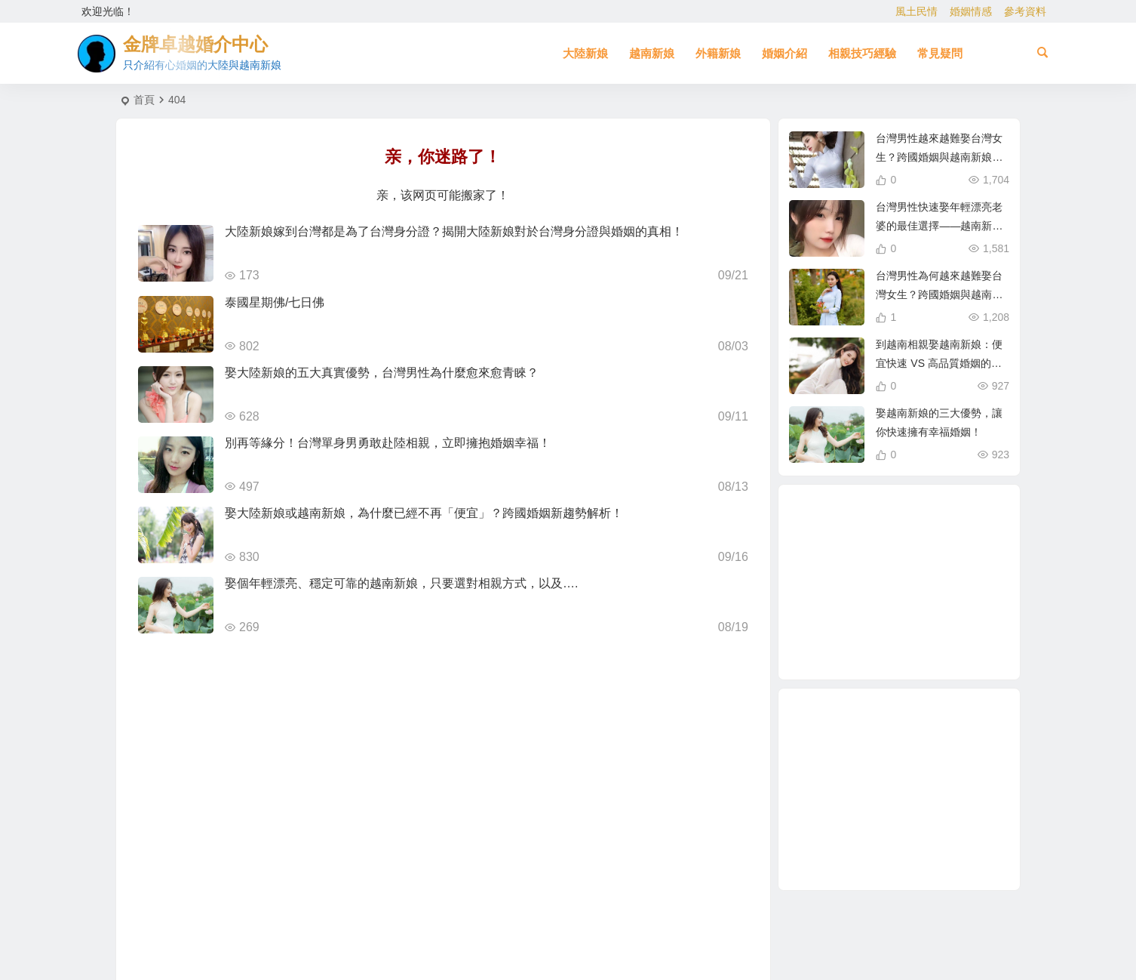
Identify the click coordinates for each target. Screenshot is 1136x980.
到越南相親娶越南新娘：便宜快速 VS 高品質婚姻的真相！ (939, 363)
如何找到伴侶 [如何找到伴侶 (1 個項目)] (934, 545)
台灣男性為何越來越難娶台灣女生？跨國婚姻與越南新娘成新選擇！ (939, 294)
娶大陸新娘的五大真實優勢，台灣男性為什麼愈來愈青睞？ (382, 372)
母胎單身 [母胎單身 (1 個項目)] (917, 622)
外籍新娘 (718, 53)
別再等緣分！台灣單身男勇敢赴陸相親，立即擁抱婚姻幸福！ (388, 442)
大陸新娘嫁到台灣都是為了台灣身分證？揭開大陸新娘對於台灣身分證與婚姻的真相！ (454, 231)
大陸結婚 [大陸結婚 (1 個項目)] (926, 529)
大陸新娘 (585, 53)
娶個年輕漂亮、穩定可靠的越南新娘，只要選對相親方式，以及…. (401, 583)
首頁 (144, 100)
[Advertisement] (899, 789)
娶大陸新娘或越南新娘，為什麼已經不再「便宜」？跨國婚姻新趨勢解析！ (424, 513)
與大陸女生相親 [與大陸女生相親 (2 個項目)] (938, 639)
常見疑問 (940, 53)
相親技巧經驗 (862, 53)
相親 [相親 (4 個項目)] (847, 584)
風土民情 (916, 11)
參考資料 (1025, 11)
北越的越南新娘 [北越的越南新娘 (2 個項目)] (956, 602)
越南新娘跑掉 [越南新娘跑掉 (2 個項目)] (854, 630)
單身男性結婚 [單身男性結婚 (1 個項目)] (882, 551)
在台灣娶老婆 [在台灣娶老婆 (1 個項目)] (875, 615)
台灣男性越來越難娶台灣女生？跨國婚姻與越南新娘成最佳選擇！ (939, 157)
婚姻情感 (971, 11)
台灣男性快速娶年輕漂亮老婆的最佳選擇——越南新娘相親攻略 (939, 226)
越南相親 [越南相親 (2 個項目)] (901, 583)
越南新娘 (651, 53)
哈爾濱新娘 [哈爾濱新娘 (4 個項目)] (893, 646)
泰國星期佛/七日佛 (274, 302)
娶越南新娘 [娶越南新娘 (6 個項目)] (886, 519)
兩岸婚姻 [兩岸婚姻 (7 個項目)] (935, 565)
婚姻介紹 (784, 53)
